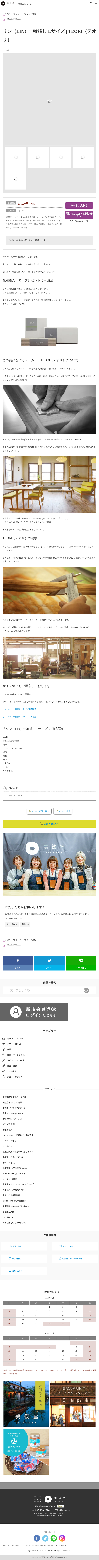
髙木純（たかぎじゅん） (13, 1113)
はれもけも (7, 1146)
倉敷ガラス (7, 1130)
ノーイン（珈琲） (10, 1179)
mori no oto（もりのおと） (15, 1201)
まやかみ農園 (8, 1212)
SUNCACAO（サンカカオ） (15, 1173)
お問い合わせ (15, 1271)
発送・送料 (15, 1246)
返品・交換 (15, 1258)
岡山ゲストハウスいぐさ (13, 1190)
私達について (7, 1545)
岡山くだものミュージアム (14, 1223)
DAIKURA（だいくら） (13, 1119)
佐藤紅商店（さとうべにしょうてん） (19, 1152)
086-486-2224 (42, 1510)
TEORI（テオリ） (14, 18)
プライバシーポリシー (31, 1545)
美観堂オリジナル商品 (12, 1102)
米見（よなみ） (9, 1162)
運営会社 (63, 1545)
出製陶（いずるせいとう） (14, 1108)
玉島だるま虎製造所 (11, 1195)
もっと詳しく (12, 924)
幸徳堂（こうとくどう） (13, 1157)
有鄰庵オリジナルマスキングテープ (18, 1184)
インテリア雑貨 (29, 14)
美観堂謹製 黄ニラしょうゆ (14, 1097)
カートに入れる (79, 205)
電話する (25, 924)
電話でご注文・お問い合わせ (79, 214)
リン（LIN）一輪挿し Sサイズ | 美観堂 (19, 709)
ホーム (4, 15)
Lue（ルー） (8, 1217)
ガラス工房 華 (9, 1124)
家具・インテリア (14, 14)
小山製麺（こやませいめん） (15, 1168)
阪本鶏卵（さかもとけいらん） (16, 1206)
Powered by (49, 1557)
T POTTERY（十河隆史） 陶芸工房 (18, 1135)
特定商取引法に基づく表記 (70, 1258)
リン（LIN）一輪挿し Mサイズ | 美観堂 (19, 716)
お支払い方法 (66, 1246)
